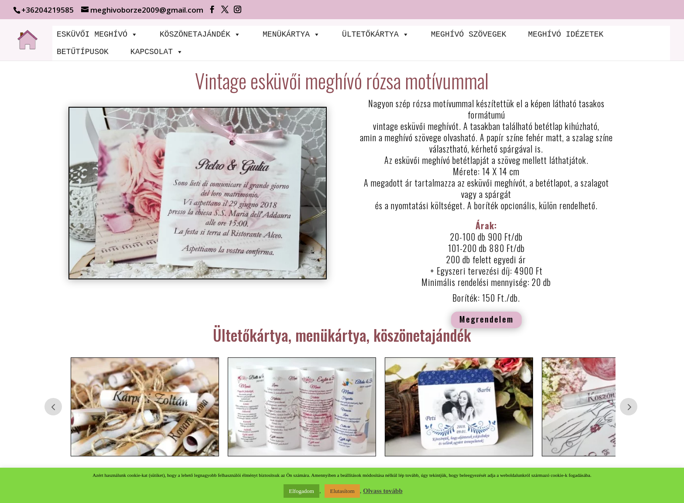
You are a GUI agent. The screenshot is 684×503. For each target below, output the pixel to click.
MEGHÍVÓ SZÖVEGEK (468, 34)
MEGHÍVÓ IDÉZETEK (565, 34)
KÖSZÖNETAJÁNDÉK (200, 34)
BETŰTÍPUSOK (83, 52)
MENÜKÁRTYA (291, 34)
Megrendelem (486, 319)
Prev (53, 406)
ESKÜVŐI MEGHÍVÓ (97, 34)
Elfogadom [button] (301, 491)
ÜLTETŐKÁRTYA (375, 34)
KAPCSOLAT (156, 52)
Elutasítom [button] (342, 491)
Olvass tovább (382, 490)
